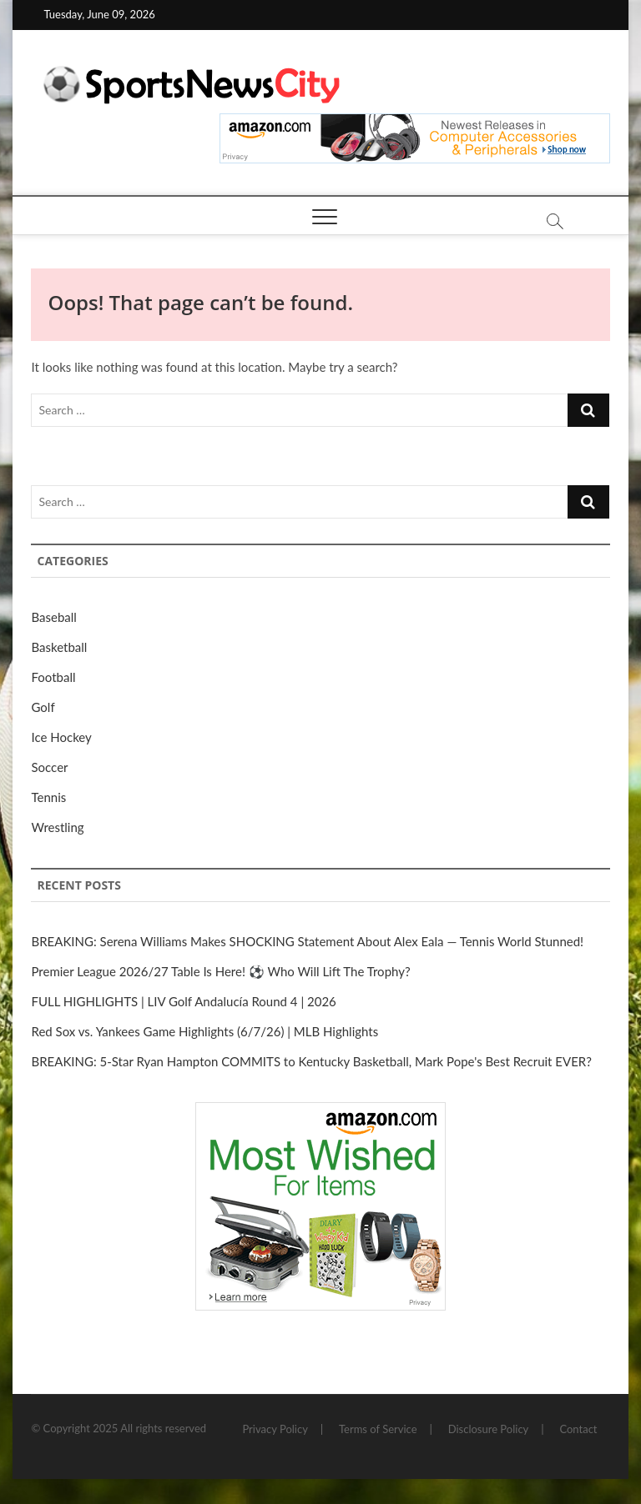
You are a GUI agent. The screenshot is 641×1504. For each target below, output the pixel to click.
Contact (578, 1429)
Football (53, 676)
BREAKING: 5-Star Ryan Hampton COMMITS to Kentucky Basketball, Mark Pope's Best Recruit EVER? (311, 1061)
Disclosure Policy (488, 1429)
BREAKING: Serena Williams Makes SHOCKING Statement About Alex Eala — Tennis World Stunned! (307, 941)
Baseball (53, 616)
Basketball (59, 646)
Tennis (48, 797)
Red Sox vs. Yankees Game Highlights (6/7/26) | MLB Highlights (204, 1031)
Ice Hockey (61, 736)
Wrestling (57, 827)
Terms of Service (378, 1429)
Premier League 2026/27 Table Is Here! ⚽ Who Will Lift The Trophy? (220, 971)
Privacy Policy (274, 1429)
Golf (42, 706)
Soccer (49, 767)
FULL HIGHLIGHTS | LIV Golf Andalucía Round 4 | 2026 (183, 1001)
